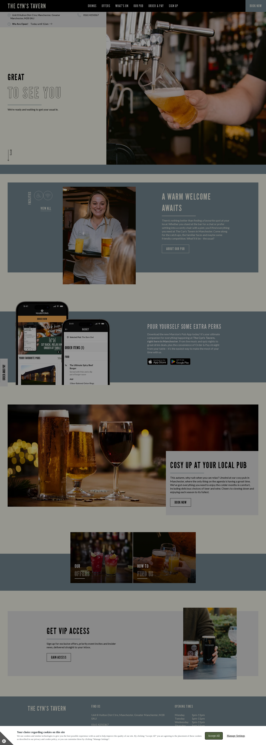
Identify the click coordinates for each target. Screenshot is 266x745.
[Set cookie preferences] (7, 738)
